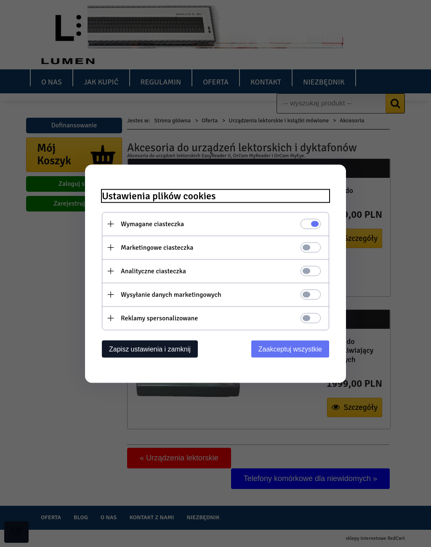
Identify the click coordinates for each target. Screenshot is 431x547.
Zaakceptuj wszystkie (290, 348)
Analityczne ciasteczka (153, 271)
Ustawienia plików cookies (159, 196)
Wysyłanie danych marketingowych (171, 294)
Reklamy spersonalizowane (159, 318)
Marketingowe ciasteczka (157, 247)
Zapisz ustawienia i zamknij (150, 348)
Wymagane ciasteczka (152, 223)
